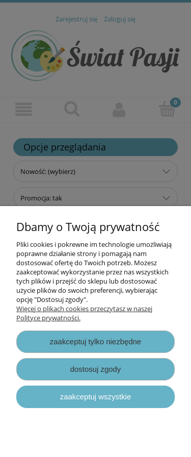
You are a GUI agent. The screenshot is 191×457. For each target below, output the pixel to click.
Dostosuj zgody (95, 369)
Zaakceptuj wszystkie (95, 396)
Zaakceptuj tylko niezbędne (95, 341)
